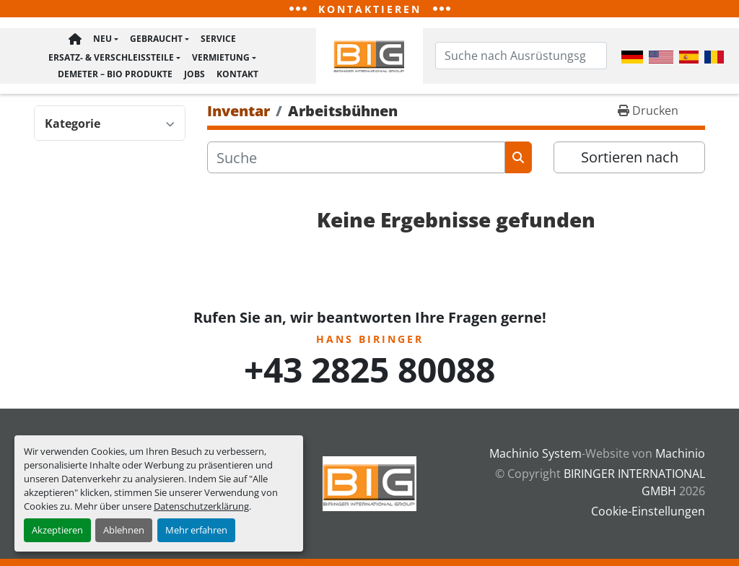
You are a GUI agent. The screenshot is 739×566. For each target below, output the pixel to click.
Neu (102, 43)
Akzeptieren (57, 529)
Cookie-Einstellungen (648, 511)
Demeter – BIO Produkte (115, 72)
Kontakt (237, 72)
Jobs (194, 72)
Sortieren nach (629, 160)
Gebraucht (156, 43)
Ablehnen (123, 529)
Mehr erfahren (196, 529)
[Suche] (356, 160)
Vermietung (221, 59)
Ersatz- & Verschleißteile (111, 59)
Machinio (680, 453)
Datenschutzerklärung (201, 506)
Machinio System (535, 453)
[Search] (521, 57)
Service (218, 43)
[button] (105, 44)
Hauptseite (75, 44)
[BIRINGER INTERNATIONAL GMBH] (369, 482)
